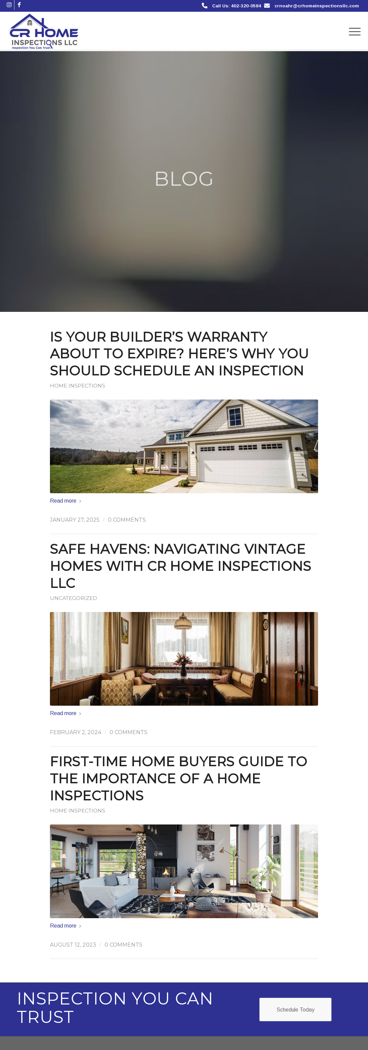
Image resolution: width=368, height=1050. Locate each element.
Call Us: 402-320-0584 (236, 5)
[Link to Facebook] (19, 5)
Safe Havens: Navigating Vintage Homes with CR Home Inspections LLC (180, 566)
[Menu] (353, 31)
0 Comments (127, 520)
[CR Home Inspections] (44, 31)
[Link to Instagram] (9, 5)
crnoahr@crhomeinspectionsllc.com (316, 5)
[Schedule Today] (295, 1009)
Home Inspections (77, 385)
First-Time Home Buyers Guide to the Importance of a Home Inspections (178, 779)
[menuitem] (353, 31)
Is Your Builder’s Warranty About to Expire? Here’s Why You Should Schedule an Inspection (179, 354)
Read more (66, 501)
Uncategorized (73, 598)
